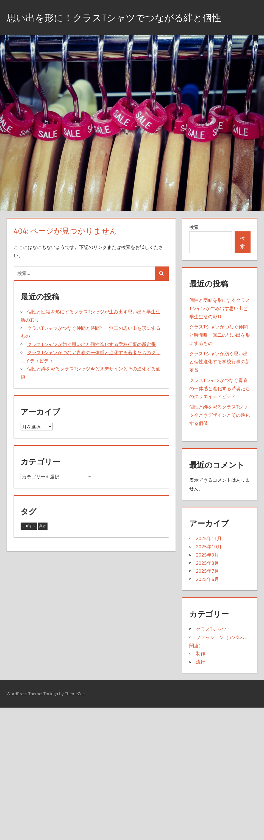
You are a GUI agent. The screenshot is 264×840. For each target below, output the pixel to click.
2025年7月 (207, 571)
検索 (194, 227)
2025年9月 (207, 555)
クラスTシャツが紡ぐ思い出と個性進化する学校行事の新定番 (91, 344)
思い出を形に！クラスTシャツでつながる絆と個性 (120, 17)
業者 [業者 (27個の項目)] (42, 526)
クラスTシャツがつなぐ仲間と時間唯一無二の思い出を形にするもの (219, 334)
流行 (200, 662)
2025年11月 (209, 538)
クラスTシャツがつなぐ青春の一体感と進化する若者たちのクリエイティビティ (219, 388)
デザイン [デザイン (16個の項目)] (28, 526)
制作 (200, 653)
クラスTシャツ (211, 629)
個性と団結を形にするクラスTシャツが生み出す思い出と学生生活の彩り (219, 308)
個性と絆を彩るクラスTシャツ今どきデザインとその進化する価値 (219, 415)
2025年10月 (209, 546)
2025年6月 (207, 579)
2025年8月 (207, 563)
